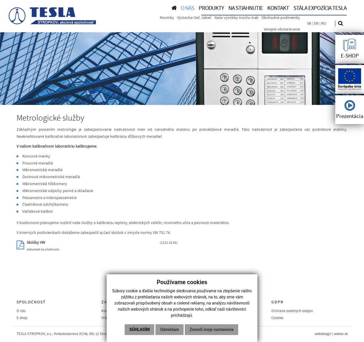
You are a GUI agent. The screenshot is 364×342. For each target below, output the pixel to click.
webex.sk (341, 334)
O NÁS (187, 8)
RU (323, 23)
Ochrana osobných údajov (292, 311)
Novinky (167, 17)
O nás (21, 311)
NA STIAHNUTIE (245, 8)
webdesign (323, 334)
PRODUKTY (211, 8)
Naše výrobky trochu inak (236, 17)
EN (316, 23)
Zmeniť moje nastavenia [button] (211, 329)
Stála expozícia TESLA (320, 8)
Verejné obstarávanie (282, 29)
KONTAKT (278, 8)
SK (309, 23)
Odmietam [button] (169, 329)
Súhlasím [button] (139, 329)
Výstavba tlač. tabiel (194, 17)
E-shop (22, 318)
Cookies (277, 318)
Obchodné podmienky (280, 17)
